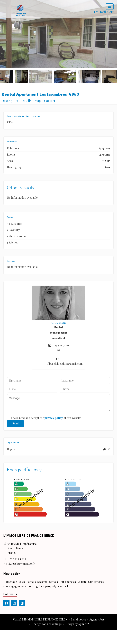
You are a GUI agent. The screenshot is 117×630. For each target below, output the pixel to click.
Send (15, 423)
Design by (77, 624)
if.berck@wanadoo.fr (21, 563)
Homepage (20, 10)
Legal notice (78, 619)
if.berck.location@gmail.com (65, 363)
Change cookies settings (46, 624)
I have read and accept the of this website (46, 418)
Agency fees (96, 619)
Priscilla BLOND (58, 323)
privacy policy (53, 418)
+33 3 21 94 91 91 (18, 559)
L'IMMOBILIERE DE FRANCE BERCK (28, 535)
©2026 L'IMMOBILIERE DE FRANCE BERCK (40, 619)
